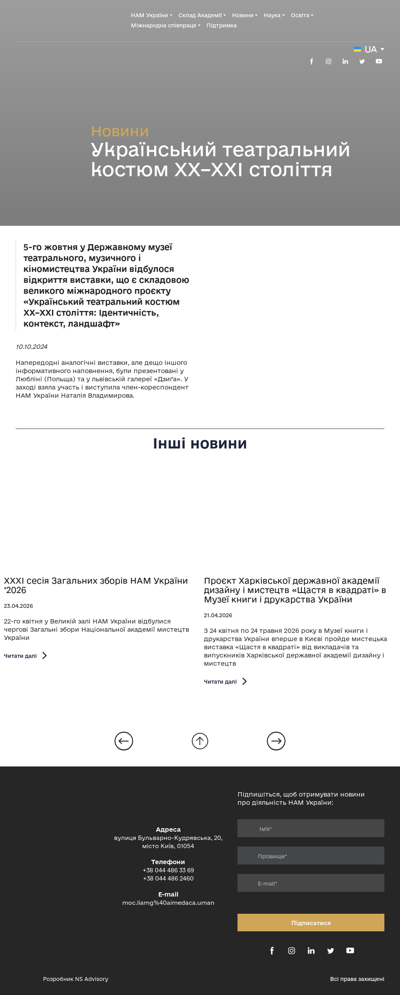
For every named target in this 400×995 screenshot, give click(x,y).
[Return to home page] (47, 20)
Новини (243, 15)
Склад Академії (200, 15)
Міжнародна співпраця (163, 25)
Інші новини (200, 443)
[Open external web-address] (25, 979)
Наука (272, 15)
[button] (311, 61)
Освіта (300, 15)
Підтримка (222, 25)
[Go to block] (200, 741)
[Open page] (100, 520)
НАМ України (149, 15)
